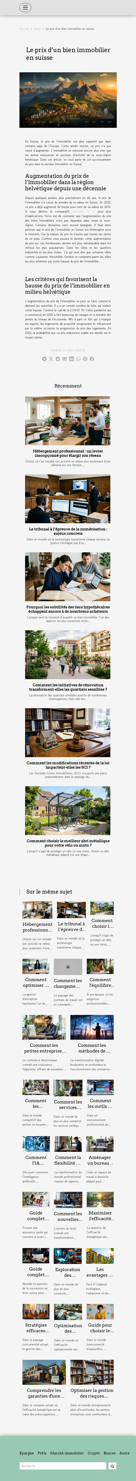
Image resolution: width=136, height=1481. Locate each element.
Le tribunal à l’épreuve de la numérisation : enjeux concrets (68, 531)
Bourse (110, 1453)
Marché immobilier (67, 1453)
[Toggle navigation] (25, 7)
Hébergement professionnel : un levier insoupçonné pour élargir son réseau (68, 453)
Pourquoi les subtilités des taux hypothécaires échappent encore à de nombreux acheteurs (68, 609)
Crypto (94, 1453)
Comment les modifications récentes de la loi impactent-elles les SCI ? (68, 765)
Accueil (24, 28)
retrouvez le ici (83, 211)
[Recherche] (62, 1466)
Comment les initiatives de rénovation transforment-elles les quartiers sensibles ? (68, 687)
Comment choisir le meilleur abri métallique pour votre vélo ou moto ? (68, 843)
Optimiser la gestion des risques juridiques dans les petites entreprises (92, 1399)
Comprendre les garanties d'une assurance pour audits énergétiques (44, 1399)
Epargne (26, 1453)
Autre (37, 28)
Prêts (42, 1453)
